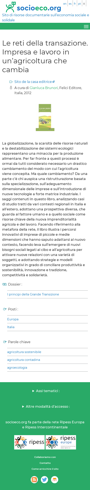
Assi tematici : (48, 391)
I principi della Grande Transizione (33, 294)
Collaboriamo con (45, 457)
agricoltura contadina (23, 360)
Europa (12, 319)
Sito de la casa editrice (33, 82)
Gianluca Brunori (44, 88)
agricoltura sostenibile (24, 352)
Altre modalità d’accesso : (48, 407)
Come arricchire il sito (45, 468)
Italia (10, 327)
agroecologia (17, 368)
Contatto (45, 463)
